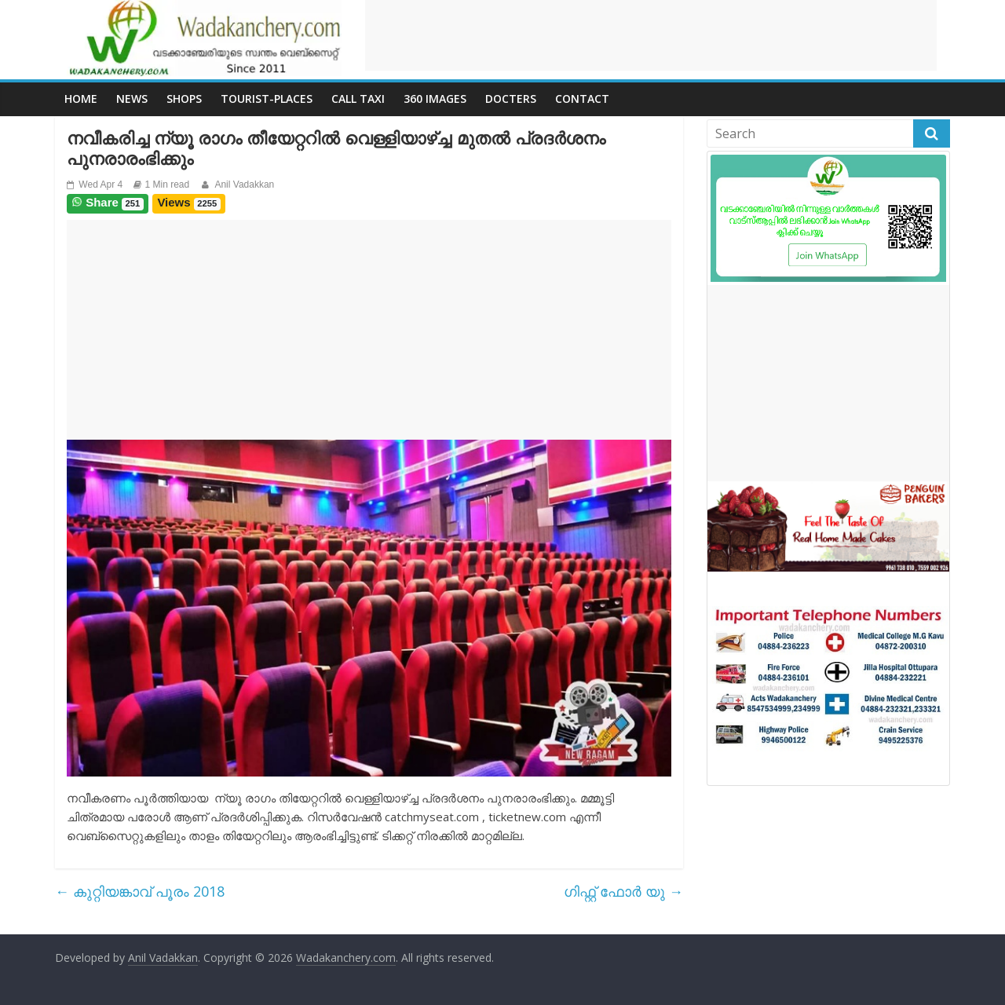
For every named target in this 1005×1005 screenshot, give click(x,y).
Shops (184, 98)
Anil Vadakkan (244, 184)
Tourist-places (266, 98)
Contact (582, 98)
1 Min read (167, 184)
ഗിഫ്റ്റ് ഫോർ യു (623, 891)
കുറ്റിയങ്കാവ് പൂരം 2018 (140, 891)
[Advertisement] (651, 35)
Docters (510, 98)
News (132, 98)
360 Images (435, 98)
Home (80, 98)
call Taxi (358, 98)
